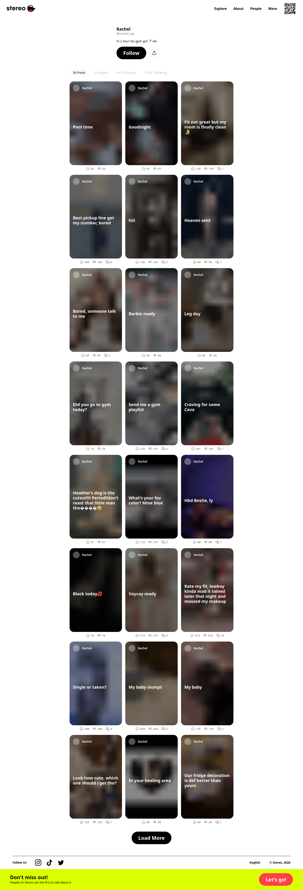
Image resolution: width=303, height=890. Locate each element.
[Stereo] (21, 8)
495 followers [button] (126, 72)
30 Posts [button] (79, 72)
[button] (131, 53)
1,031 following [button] (155, 72)
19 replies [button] (101, 72)
